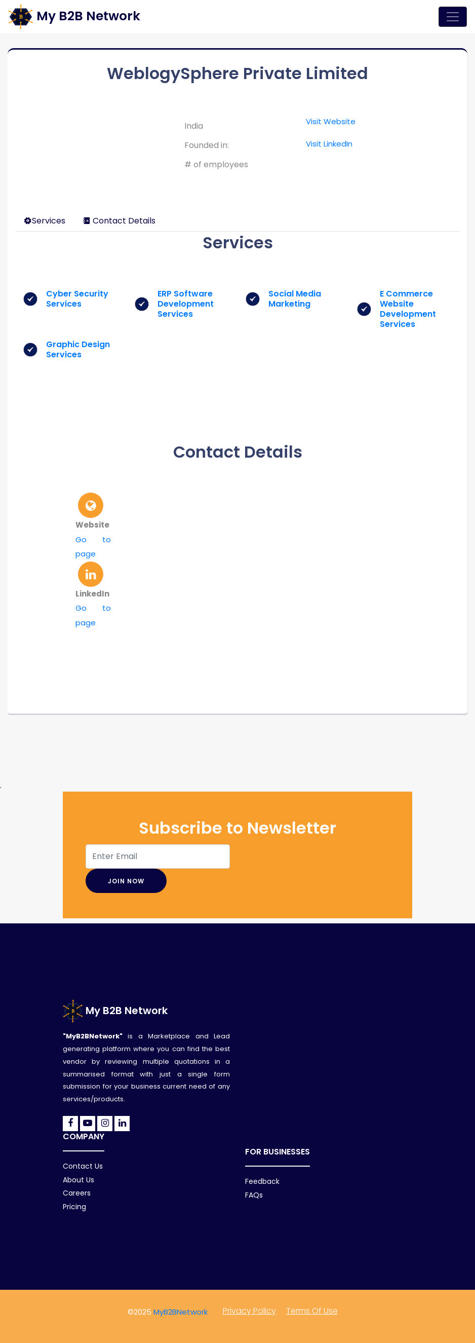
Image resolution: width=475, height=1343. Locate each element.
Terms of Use (312, 1311)
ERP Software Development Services (185, 304)
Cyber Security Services (77, 299)
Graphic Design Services (78, 349)
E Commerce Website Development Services (408, 309)
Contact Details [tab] (119, 221)
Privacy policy (249, 1311)
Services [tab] (44, 221)
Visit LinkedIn (329, 143)
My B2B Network (115, 1010)
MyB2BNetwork (180, 1312)
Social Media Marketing (294, 299)
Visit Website (330, 121)
